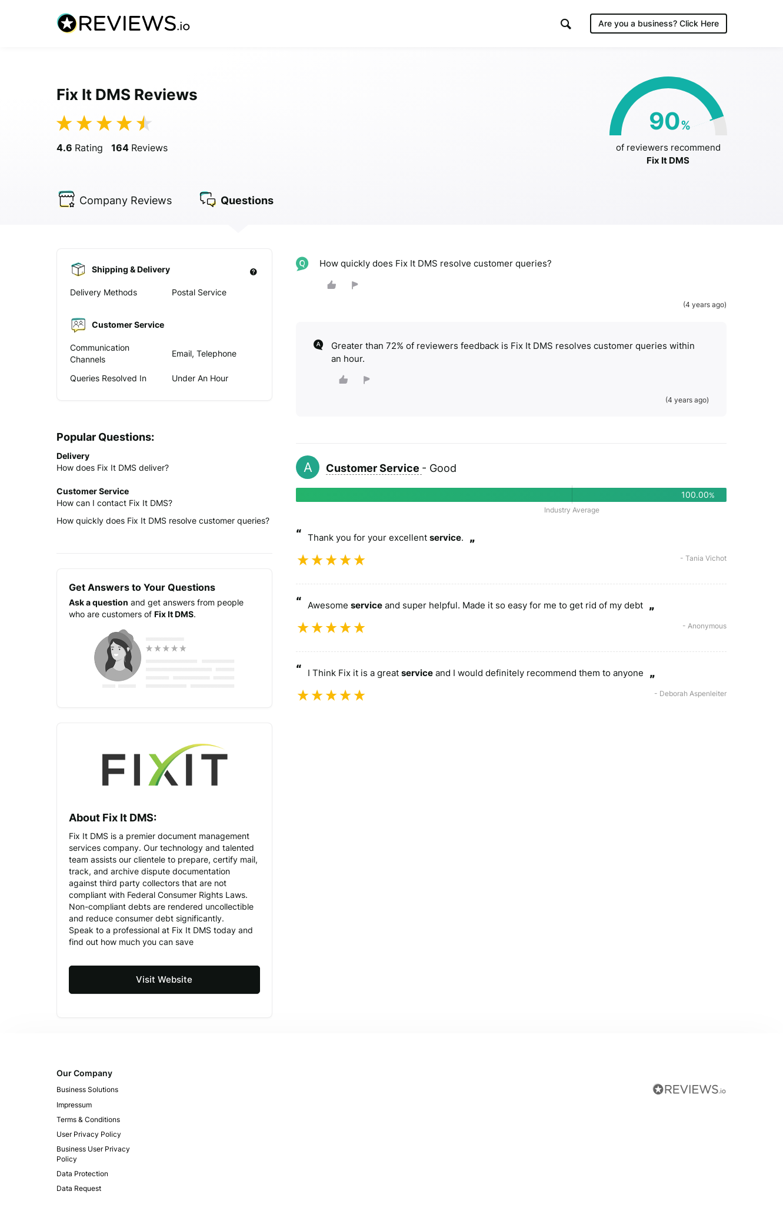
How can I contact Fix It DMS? (114, 503)
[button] (566, 23)
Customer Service (374, 468)
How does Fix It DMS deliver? (112, 468)
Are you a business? (658, 23)
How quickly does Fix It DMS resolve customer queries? (162, 521)
